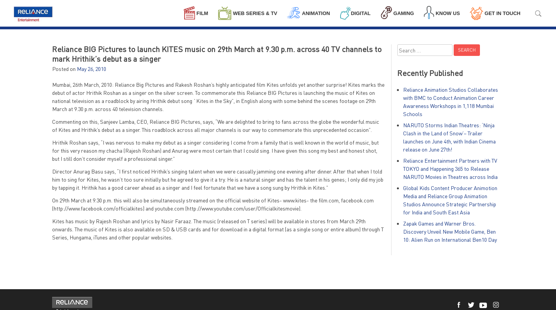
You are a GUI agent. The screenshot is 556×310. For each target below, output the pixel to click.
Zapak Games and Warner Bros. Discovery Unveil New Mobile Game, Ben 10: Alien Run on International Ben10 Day (450, 231)
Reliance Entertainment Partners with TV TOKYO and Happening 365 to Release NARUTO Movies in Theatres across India (450, 168)
